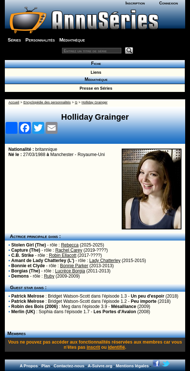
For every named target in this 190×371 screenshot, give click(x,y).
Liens (94, 72)
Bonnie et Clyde (28, 265)
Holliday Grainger (95, 102)
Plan (46, 366)
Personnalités (40, 40)
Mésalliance (123, 306)
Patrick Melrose (27, 296)
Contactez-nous (69, 366)
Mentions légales (132, 366)
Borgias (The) (25, 271)
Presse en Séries (94, 88)
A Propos (29, 366)
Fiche (95, 63)
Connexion (168, 3)
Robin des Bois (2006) (34, 306)
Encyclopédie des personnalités (47, 102)
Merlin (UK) (23, 311)
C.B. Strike (22, 255)
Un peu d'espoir (147, 296)
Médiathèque (72, 40)
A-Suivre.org (100, 366)
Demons (20, 276)
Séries (14, 40)
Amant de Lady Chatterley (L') (42, 260)
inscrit (93, 347)
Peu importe (143, 301)
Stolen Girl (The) (28, 245)
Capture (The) (25, 250)
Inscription (135, 3)
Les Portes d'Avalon (115, 311)
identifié (116, 347)
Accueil (14, 102)
